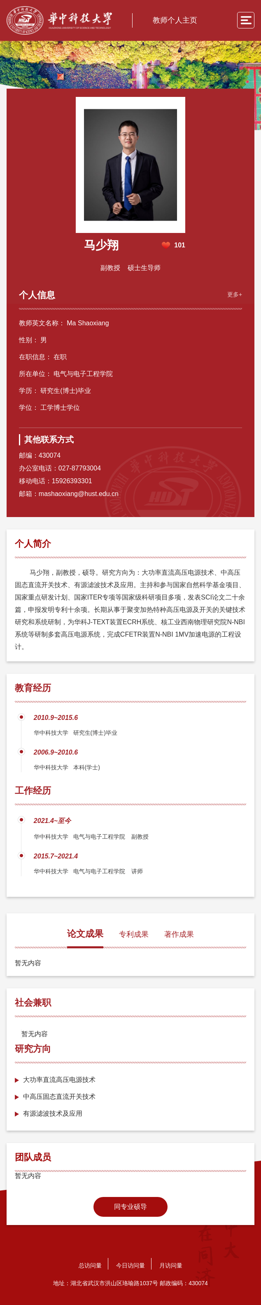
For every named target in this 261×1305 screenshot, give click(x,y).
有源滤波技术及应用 (52, 1113)
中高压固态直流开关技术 (59, 1096)
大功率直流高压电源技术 (59, 1079)
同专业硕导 (130, 1206)
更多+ (234, 294)
